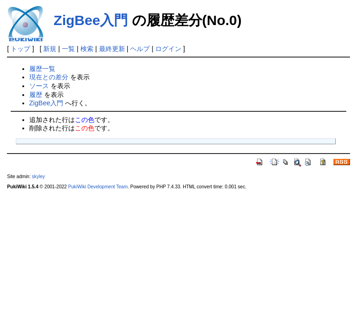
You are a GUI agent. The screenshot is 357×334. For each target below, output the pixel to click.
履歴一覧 (42, 68)
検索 (86, 48)
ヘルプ (140, 48)
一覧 (68, 48)
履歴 (35, 94)
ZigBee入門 (90, 20)
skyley (38, 176)
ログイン (168, 48)
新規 (49, 48)
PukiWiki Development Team (98, 186)
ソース (39, 86)
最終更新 (112, 48)
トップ (20, 48)
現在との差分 (48, 77)
